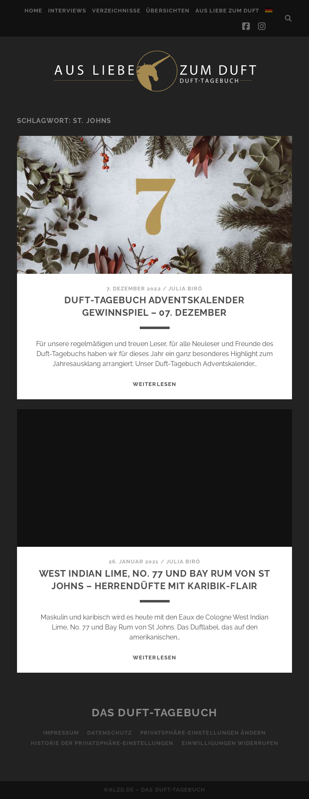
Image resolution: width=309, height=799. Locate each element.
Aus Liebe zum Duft (227, 10)
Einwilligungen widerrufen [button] (230, 743)
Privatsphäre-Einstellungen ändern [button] (203, 733)
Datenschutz (109, 733)
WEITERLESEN (154, 384)
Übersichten (167, 10)
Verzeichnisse (116, 10)
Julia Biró (185, 288)
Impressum (61, 733)
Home (33, 10)
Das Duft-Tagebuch (154, 712)
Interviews (67, 10)
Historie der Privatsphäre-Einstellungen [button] (102, 743)
